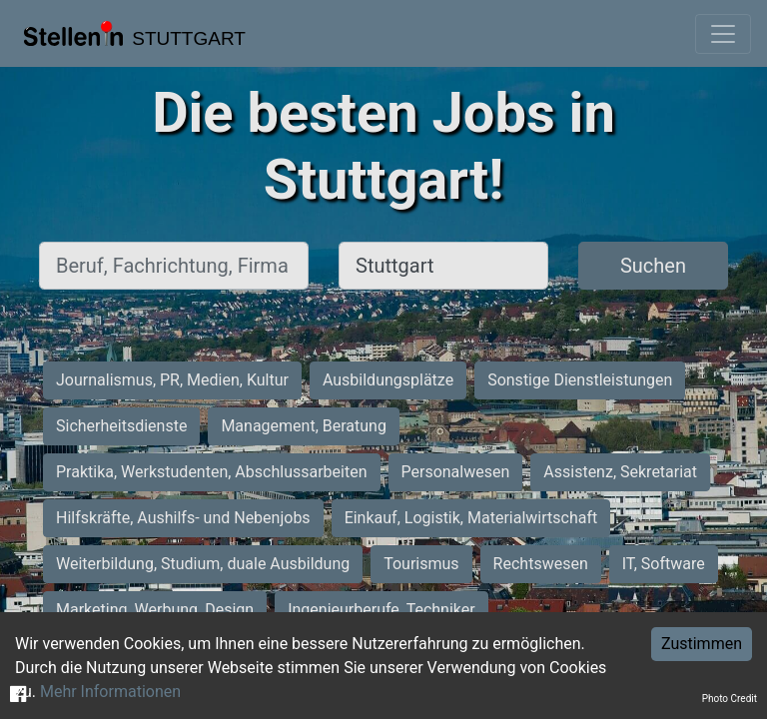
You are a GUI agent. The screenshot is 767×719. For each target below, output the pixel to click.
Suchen (653, 266)
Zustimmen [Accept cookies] (701, 643)
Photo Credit (729, 698)
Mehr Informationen (110, 691)
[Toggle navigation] (723, 34)
